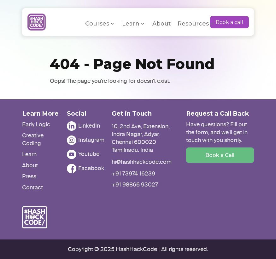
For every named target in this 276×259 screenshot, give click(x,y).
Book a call (229, 22)
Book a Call (219, 155)
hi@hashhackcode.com (142, 161)
